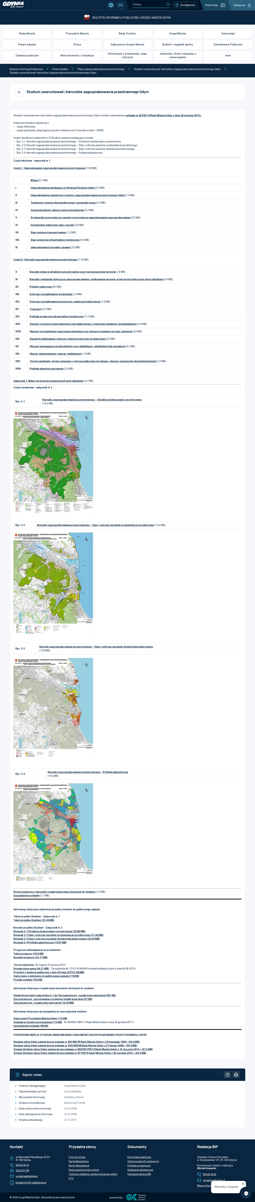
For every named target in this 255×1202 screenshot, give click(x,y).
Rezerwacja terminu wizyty (84, 1169)
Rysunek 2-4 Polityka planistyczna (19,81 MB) (40, 942)
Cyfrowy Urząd (77, 1157)
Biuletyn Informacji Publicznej (26, 69)
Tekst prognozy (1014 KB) (28, 953)
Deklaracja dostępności (140, 1169)
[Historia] (227, 1074)
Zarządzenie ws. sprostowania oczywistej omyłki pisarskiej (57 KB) (52, 999)
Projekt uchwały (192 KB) (27, 979)
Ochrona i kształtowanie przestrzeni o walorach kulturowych (65, 301)
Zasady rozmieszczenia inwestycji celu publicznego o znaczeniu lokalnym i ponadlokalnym (83, 324)
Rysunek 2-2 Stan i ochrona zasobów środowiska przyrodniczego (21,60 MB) (58, 935)
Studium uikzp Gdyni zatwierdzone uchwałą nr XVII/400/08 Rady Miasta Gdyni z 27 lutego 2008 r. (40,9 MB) (75, 1045)
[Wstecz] (19, 92)
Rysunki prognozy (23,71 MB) (30, 957)
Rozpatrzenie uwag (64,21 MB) (31, 968)
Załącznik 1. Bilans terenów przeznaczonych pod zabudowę (48, 381)
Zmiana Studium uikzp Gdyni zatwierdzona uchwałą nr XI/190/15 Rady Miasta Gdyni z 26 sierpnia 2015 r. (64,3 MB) (79, 1053)
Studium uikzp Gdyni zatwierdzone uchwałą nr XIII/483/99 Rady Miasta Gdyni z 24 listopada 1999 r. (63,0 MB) (76, 1041)
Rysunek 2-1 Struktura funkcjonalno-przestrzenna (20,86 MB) (49, 931)
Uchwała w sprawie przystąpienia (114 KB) (37, 1022)
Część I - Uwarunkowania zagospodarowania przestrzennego (49, 168)
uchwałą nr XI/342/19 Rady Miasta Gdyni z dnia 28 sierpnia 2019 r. (164, 115)
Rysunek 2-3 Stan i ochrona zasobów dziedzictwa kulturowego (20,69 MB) (56, 938)
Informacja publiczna (139, 1157)
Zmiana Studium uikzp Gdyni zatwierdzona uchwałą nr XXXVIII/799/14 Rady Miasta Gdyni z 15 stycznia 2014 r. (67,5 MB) (83, 1049)
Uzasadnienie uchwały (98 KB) (30, 1025)
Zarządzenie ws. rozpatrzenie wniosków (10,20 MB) (43, 1002)
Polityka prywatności (139, 1165)
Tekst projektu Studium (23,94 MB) (33, 920)
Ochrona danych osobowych (143, 1161)
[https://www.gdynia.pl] (13, 5)
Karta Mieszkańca (79, 1161)
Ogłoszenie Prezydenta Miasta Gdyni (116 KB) (40, 1018)
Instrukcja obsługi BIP (139, 1174)
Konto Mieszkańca (79, 1165)
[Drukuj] (236, 1074)
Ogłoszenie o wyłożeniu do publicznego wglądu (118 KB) (46, 976)
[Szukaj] (168, 4)
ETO (71, 1178)
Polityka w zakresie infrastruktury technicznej (56, 316)
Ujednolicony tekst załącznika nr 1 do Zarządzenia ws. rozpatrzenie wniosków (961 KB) (64, 995)
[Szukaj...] (149, 4)
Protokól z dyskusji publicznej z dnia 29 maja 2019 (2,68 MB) (48, 972)
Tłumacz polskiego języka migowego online (93, 1174)
